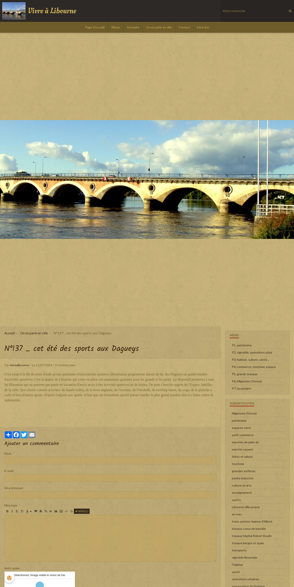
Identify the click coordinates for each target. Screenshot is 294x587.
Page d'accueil (94, 27)
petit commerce (243, 435)
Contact (184, 27)
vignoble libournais (244, 557)
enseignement (242, 492)
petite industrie (242, 478)
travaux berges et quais (248, 543)
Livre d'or (203, 27)
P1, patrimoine (242, 345)
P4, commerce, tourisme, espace (254, 367)
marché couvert (242, 449)
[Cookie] (9, 578)
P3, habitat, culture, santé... (250, 359)
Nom (7, 453)
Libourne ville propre (246, 507)
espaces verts (241, 428)
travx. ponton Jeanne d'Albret (252, 521)
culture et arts (242, 485)
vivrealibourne (19, 365)
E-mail (9, 471)
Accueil (9, 333)
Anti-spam (12, 568)
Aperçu (81, 511)
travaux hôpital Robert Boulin (252, 536)
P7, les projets (241, 388)
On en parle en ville (159, 27)
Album (115, 27)
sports (236, 500)
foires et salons (242, 456)
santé (236, 572)
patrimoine (239, 420)
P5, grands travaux (244, 374)
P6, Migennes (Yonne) (247, 381)
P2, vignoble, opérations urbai (252, 352)
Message (10, 505)
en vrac (237, 514)
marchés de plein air (245, 442)
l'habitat (237, 564)
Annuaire (133, 27)
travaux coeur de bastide (249, 528)
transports (239, 550)
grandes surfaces (244, 471)
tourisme (238, 464)
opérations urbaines (245, 579)
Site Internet (13, 488)
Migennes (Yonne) (244, 413)
